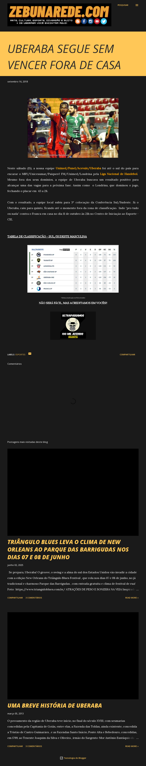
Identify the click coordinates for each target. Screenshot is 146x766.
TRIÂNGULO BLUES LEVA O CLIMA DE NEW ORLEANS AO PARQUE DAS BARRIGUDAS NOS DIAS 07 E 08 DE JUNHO (68, 549)
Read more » (132, 597)
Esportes (20, 354)
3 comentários (34, 597)
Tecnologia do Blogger (73, 758)
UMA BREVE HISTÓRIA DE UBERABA (54, 705)
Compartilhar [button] (127, 354)
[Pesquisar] (123, 5)
